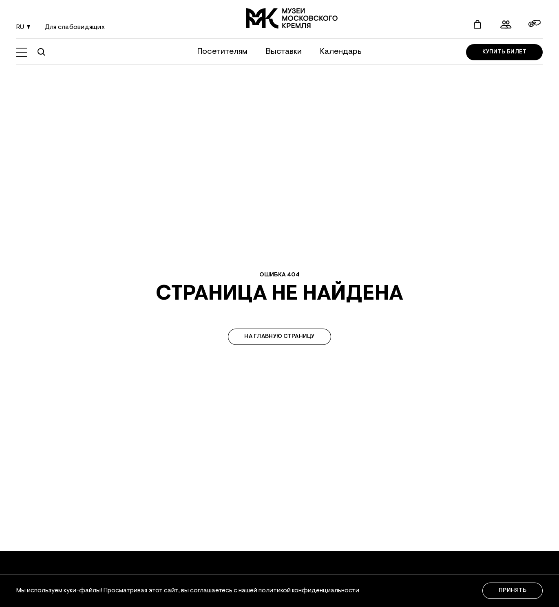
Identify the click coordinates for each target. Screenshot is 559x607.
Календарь (341, 52)
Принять (512, 591)
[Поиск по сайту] (41, 52)
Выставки (284, 52)
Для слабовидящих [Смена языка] (75, 27)
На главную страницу (279, 337)
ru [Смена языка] (24, 28)
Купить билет (504, 52)
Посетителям (222, 52)
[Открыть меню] (21, 52)
